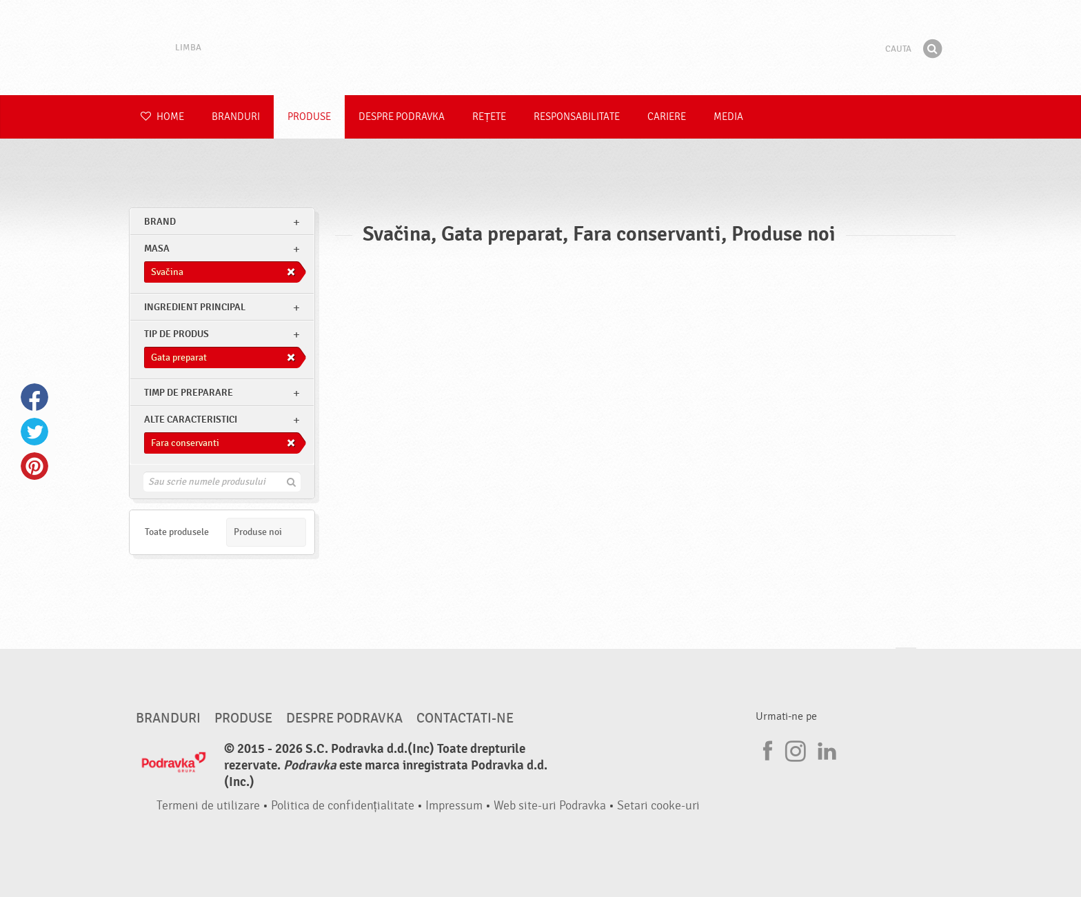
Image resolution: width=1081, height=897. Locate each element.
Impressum (454, 805)
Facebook (34, 397)
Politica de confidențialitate (342, 805)
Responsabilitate (577, 117)
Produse (309, 117)
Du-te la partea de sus (906, 660)
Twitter (34, 431)
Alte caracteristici (190, 419)
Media (728, 117)
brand (160, 222)
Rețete (489, 117)
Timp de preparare (188, 393)
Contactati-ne (465, 718)
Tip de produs (176, 334)
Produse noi (258, 532)
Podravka (540, 47)
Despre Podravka (401, 117)
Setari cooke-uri (658, 805)
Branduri (236, 117)
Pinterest (34, 466)
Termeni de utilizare (208, 805)
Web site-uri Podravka (550, 805)
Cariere (666, 117)
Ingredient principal (194, 307)
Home (162, 117)
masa (157, 248)
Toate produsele (177, 532)
